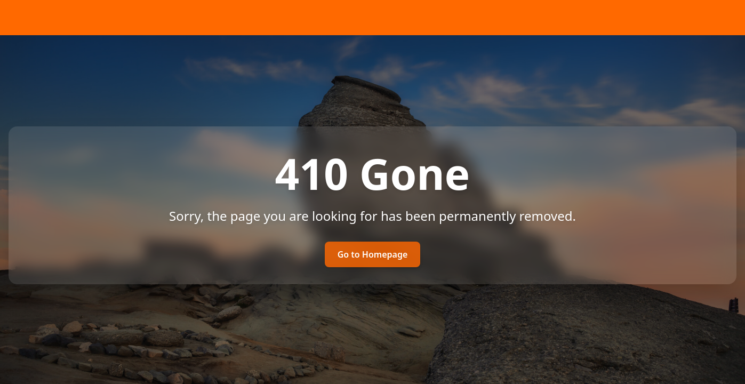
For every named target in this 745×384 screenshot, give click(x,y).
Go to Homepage (373, 254)
